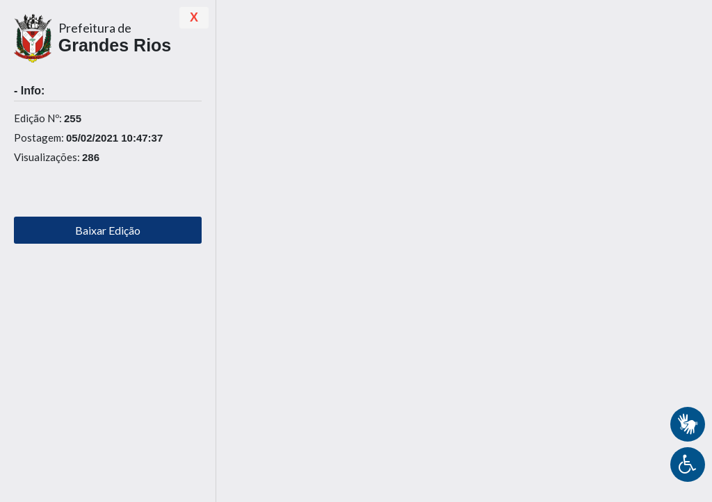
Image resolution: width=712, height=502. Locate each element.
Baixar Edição (107, 230)
